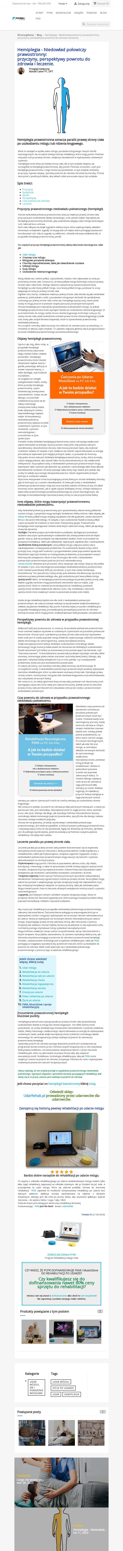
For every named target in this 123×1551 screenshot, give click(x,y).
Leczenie (27, 203)
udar (56, 1394)
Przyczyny (27, 189)
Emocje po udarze (32, 992)
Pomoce (92, 12)
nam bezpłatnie (88, 1295)
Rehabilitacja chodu (33, 980)
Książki (78, 12)
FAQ (38, 18)
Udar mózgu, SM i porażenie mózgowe (36, 1387)
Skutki (25, 195)
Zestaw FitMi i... (58, 1338)
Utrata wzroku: (25, 563)
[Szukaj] (96, 24)
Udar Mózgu (61, 1381)
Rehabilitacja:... (57, 1437)
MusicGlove (63, 12)
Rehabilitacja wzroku (34, 988)
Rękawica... (84, 1338)
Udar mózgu (29, 254)
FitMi (50, 12)
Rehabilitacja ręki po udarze (38, 976)
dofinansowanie (59, 1295)
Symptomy (28, 192)
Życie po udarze (31, 1000)
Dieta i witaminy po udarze (37, 996)
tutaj (92, 1084)
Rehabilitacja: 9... (87, 1437)
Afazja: (21, 516)
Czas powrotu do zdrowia (36, 200)
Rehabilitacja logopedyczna (38, 984)
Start (39, 12)
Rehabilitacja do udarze (35, 972)
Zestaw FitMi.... (30, 1338)
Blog (103, 12)
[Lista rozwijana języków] (63, 4)
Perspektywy (29, 198)
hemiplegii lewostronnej (64, 1084)
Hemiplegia (71, 1394)
